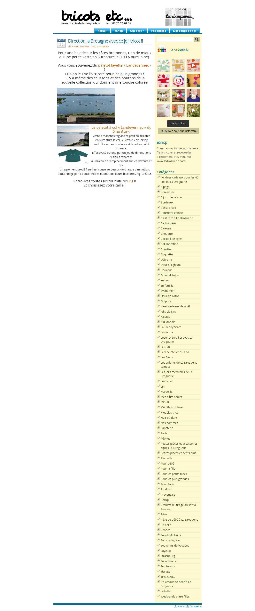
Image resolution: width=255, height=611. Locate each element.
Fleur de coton (170, 296)
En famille (167, 285)
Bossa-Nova (168, 208)
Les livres (167, 381)
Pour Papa (167, 484)
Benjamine (168, 192)
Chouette (167, 233)
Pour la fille (168, 468)
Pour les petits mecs (174, 474)
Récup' (165, 500)
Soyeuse (166, 551)
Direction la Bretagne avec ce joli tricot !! (105, 41)
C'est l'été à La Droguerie (177, 218)
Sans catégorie (170, 540)
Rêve (164, 514)
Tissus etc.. (168, 577)
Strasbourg (168, 556)
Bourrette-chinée (172, 213)
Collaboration (169, 244)
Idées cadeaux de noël (175, 306)
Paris (164, 433)
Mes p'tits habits (171, 397)
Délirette (166, 259)
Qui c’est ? (137, 31)
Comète (166, 249)
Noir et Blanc (169, 417)
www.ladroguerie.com (171, 161)
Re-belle (166, 525)
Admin (181, 606)
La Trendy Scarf (171, 327)
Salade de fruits (171, 535)
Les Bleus (167, 357)
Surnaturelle (103, 46)
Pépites (165, 438)
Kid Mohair (168, 322)
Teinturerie (168, 566)
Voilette (166, 591)
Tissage (165, 571)
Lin (163, 386)
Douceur (166, 270)
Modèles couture (172, 407)
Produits (166, 489)
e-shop (75, 46)
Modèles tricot (87, 46)
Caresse (166, 228)
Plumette (167, 458)
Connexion (196, 606)
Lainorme (167, 332)
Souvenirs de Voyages (175, 545)
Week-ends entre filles (175, 596)
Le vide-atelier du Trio (175, 352)
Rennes (165, 530)
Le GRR (165, 347)
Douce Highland (171, 265)
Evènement (168, 291)
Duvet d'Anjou (170, 275)
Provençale (168, 494)
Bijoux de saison (171, 197)
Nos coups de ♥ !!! (185, 31)
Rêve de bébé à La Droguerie (179, 519)
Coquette (167, 254)
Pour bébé (167, 463)
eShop (118, 31)
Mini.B (165, 402)
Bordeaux (167, 202)
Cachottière (168, 223)
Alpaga (165, 187)
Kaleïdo (165, 316)
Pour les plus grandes (175, 479)
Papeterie (167, 428)
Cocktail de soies (171, 239)
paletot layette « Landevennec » (125, 65)
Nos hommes (169, 423)
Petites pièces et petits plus (178, 453)
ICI (131, 180)
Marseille (167, 391)
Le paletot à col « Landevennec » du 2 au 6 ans (121, 129)
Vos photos (158, 31)
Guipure (166, 301)
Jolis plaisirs (168, 311)
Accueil (102, 31)
